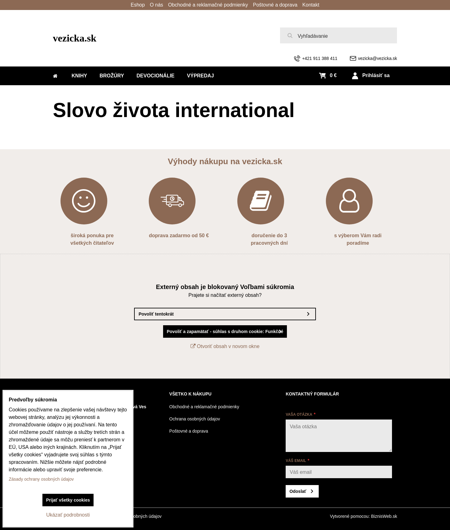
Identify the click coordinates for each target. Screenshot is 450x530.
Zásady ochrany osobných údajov (41, 479)
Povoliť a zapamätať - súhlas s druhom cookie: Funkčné (225, 331)
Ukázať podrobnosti (68, 515)
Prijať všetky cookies (68, 500)
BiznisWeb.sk (384, 516)
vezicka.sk (75, 38)
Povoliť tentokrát (156, 314)
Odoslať (297, 491)
